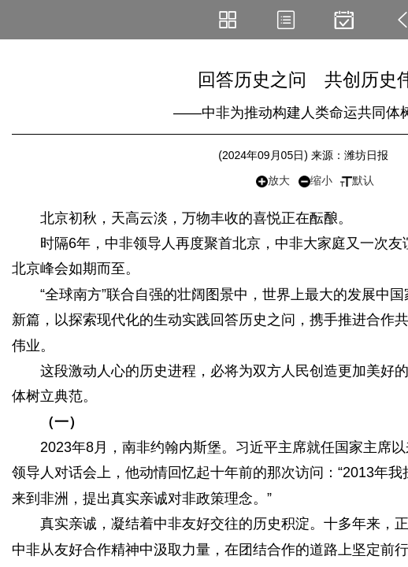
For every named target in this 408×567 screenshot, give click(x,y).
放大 (273, 180)
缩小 (315, 180)
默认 (357, 180)
